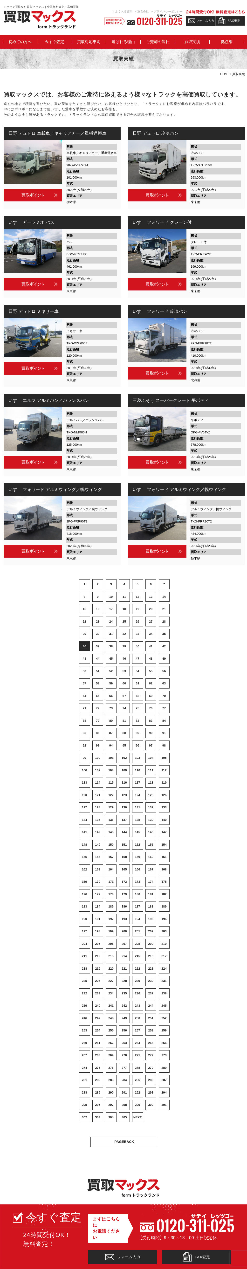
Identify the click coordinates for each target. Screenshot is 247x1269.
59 (111, 683)
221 (124, 968)
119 (164, 782)
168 (164, 869)
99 (84, 758)
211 (84, 956)
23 (97, 621)
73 (111, 708)
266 (164, 1043)
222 (137, 968)
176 (84, 894)
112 (164, 770)
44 (97, 658)
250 (137, 1018)
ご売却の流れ (157, 42)
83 (150, 720)
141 (84, 832)
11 (124, 597)
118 (150, 782)
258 (150, 1030)
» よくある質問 (122, 11)
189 (164, 906)
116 (124, 782)
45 (111, 658)
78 (84, 720)
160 (150, 857)
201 (137, 931)
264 (137, 1043)
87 (111, 733)
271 (137, 1055)
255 (111, 1030)
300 (150, 1105)
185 (111, 906)
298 (124, 1105)
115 (111, 782)
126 (164, 795)
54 (137, 671)
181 (150, 894)
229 (137, 981)
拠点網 (227, 42)
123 (124, 795)
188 (150, 906)
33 (137, 634)
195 (150, 919)
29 (84, 634)
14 (164, 597)
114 (97, 782)
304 (111, 1117)
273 (164, 1055)
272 (150, 1055)
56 (164, 671)
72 (97, 708)
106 (84, 770)
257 (137, 1030)
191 (97, 919)
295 (84, 1105)
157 (111, 857)
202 (150, 931)
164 (111, 869)
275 (97, 1067)
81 (124, 720)
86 (97, 733)
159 (137, 857)
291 (124, 1092)
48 (150, 658)
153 (150, 844)
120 (84, 795)
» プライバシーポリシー (167, 11)
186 (124, 906)
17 (111, 609)
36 (84, 646)
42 (164, 646)
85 (84, 733)
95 (124, 745)
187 (137, 906)
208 (137, 944)
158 (124, 857)
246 (84, 1018)
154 (164, 844)
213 (111, 956)
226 (97, 981)
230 (150, 981)
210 (164, 944)
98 (164, 745)
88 (124, 733)
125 (150, 795)
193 (124, 919)
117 (137, 782)
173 (137, 881)
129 (111, 807)
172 (124, 881)
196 (164, 919)
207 (124, 944)
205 (97, 944)
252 (164, 1018)
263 (124, 1043)
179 (124, 894)
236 (137, 993)
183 (84, 906)
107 (97, 770)
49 (164, 658)
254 (97, 1030)
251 (150, 1018)
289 (97, 1092)
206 (111, 944)
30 (97, 634)
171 (111, 881)
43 (84, 658)
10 (111, 597)
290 (111, 1092)
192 (111, 919)
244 (150, 1005)
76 (150, 708)
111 (150, 770)
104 (150, 758)
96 (137, 745)
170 (97, 881)
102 (124, 758)
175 (164, 881)
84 (164, 720)
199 (111, 931)
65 (97, 696)
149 (97, 844)
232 (84, 993)
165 (124, 869)
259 (164, 1030)
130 (124, 807)
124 (137, 795)
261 (97, 1043)
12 (137, 597)
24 (111, 621)
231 (164, 981)
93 (97, 745)
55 (150, 671)
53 (124, 671)
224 (164, 968)
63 (164, 683)
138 (137, 820)
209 (150, 944)
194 (137, 919)
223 (150, 968)
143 (111, 832)
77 (164, 708)
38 (111, 646)
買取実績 (192, 42)
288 (84, 1092)
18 (124, 609)
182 (164, 894)
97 (150, 745)
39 (124, 646)
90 (150, 733)
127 (84, 807)
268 (97, 1055)
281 (84, 1080)
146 (150, 832)
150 (111, 844)
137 (124, 820)
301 (164, 1105)
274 (84, 1067)
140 (164, 820)
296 (97, 1105)
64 (84, 696)
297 (111, 1105)
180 (137, 894)
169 (84, 881)
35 (164, 634)
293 (150, 1092)
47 (137, 658)
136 (111, 820)
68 (137, 696)
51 (97, 671)
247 (97, 1018)
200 (124, 931)
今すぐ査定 (54, 42)
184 (97, 906)
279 (150, 1067)
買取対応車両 (88, 42)
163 (97, 869)
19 (137, 609)
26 (137, 621)
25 (124, 621)
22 (84, 621)
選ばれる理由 (123, 42)
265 (150, 1043)
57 (84, 683)
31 (111, 634)
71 (84, 708)
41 (150, 646)
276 (111, 1067)
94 (111, 745)
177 (97, 894)
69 (150, 696)
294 (164, 1092)
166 (137, 869)
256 (124, 1030)
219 (97, 968)
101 (111, 758)
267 (84, 1055)
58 (97, 683)
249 (124, 1018)
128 (97, 807)
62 (150, 683)
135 (97, 820)
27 (150, 621)
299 (137, 1105)
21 (164, 609)
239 (84, 1005)
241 (111, 1005)
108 (111, 770)
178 (111, 894)
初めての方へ (20, 42)
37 (97, 646)
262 (111, 1043)
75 (137, 708)
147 (164, 832)
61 (137, 683)
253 (84, 1030)
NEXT (137, 1117)
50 (84, 671)
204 (84, 944)
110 (137, 770)
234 (111, 993)
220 (111, 968)
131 (137, 807)
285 (137, 1080)
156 (97, 857)
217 (164, 956)
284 (124, 1080)
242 (124, 1005)
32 (124, 634)
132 (150, 807)
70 (164, 696)
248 (111, 1018)
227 (111, 981)
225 (84, 981)
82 (137, 720)
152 (137, 844)
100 (97, 758)
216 (150, 956)
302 (84, 1117)
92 (84, 745)
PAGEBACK (124, 1142)
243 (137, 1005)
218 (84, 968)
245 (164, 1005)
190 (84, 919)
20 (150, 609)
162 (84, 869)
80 (111, 720)
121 (97, 795)
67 (124, 696)
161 (164, 857)
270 (124, 1055)
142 (97, 832)
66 (111, 696)
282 (97, 1080)
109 (124, 770)
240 (97, 1005)
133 (164, 807)
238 (164, 993)
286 (150, 1080)
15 (84, 609)
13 (150, 597)
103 (137, 758)
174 (150, 881)
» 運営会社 (142, 11)
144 (124, 832)
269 (111, 1055)
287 (164, 1080)
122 (111, 795)
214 (124, 956)
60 (124, 683)
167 (150, 869)
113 (84, 782)
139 (150, 820)
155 (84, 857)
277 (124, 1067)
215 (137, 956)
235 (124, 993)
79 (97, 720)
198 (97, 931)
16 (97, 609)
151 (124, 844)
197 (84, 931)
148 (84, 844)
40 (137, 646)
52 (111, 671)
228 (124, 981)
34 (150, 634)
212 (97, 956)
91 (164, 733)
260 (84, 1043)
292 (137, 1092)
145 (137, 832)
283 (111, 1080)
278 (137, 1067)
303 (97, 1117)
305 (124, 1117)
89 (137, 733)
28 (164, 621)
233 (97, 993)
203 (164, 931)
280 (164, 1067)
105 (164, 758)
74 (124, 708)
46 (124, 658)
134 (84, 820)
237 (150, 993)
